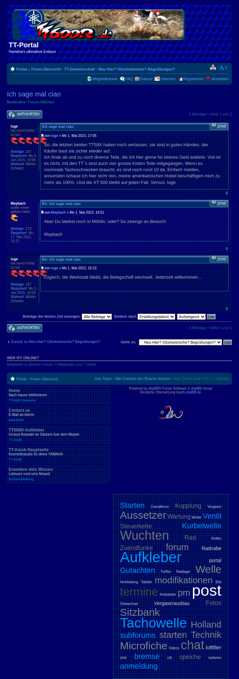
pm (184, 592)
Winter (197, 517)
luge (54, 136)
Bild (218, 582)
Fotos (213, 602)
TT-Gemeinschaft (79, 69)
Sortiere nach (144, 316)
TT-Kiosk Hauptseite (59, 454)
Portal (21, 69)
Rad (190, 537)
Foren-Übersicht (46, 69)
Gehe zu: (128, 342)
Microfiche (144, 645)
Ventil (212, 516)
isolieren (215, 658)
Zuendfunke (136, 548)
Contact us (59, 415)
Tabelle (146, 582)
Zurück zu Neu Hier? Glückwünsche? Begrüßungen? (55, 342)
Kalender (168, 79)
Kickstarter (168, 594)
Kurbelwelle (201, 525)
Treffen (165, 572)
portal (215, 560)
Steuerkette (136, 526)
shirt (123, 658)
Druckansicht (213, 68)
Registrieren (193, 79)
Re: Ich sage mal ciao (61, 204)
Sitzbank (140, 612)
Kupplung (188, 505)
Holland (206, 624)
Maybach (58, 212)
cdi (169, 658)
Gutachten (138, 570)
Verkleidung (129, 582)
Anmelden (220, 79)
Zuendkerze (160, 507)
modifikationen (184, 580)
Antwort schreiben (24, 114)
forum (177, 547)
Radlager (183, 572)
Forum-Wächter (41, 102)
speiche (190, 656)
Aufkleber (151, 557)
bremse (146, 656)
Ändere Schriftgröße (224, 68)
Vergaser (214, 507)
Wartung (179, 516)
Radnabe (211, 548)
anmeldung (139, 666)
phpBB (153, 388)
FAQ (129, 79)
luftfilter (213, 647)
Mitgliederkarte (104, 79)
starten (173, 635)
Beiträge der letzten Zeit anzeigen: (67, 316)
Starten (132, 505)
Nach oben (227, 193)
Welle (208, 569)
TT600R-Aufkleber (59, 434)
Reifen (216, 538)
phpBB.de (193, 392)
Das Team (103, 378)
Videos (174, 648)
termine (139, 591)
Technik (206, 635)
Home (59, 395)
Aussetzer (143, 515)
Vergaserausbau (171, 603)
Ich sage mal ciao (34, 94)
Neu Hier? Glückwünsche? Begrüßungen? (136, 69)
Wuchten (144, 535)
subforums (138, 635)
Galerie (147, 79)
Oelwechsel (129, 604)
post (206, 590)
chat (192, 645)
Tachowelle (153, 622)
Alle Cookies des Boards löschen (143, 378)
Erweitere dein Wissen (59, 474)
